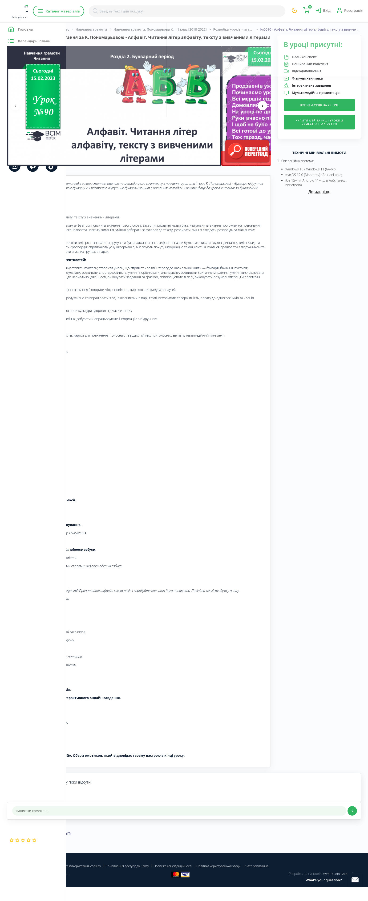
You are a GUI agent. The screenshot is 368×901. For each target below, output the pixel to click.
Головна (80, 29)
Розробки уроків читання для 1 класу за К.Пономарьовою (302, 29)
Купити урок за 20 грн (328, 118)
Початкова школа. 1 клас (114, 29)
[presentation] (81, 111)
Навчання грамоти (157, 29)
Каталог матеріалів (96, 11)
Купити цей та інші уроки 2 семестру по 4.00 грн (327, 135)
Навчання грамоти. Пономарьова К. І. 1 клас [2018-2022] (226, 29)
